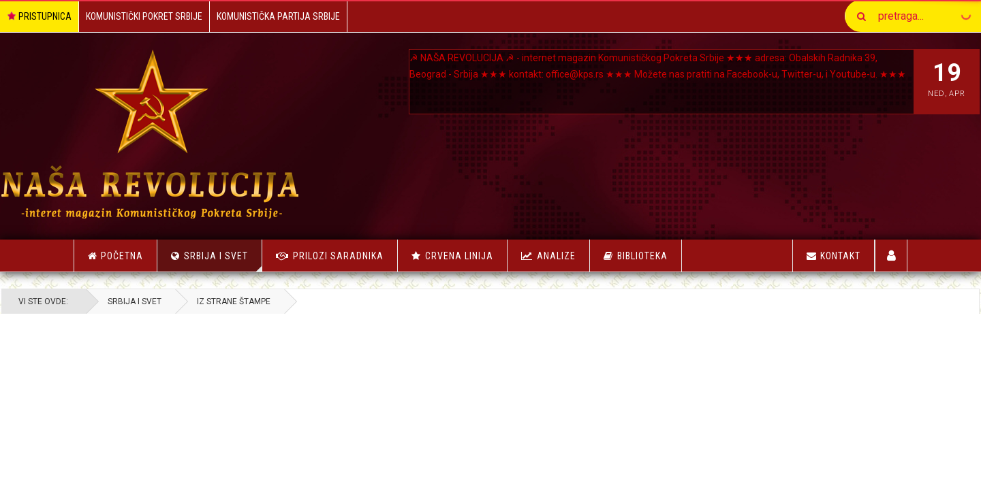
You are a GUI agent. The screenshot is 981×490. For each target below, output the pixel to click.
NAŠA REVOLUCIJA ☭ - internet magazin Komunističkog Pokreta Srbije (584, 57)
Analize (556, 255)
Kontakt (833, 255)
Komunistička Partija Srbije (278, 16)
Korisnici (891, 256)
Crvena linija (459, 255)
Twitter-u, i (454, 90)
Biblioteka (642, 255)
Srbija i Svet (223, 261)
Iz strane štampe (306, 301)
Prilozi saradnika (338, 255)
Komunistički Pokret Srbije (144, 16)
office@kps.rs (639, 74)
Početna (115, 255)
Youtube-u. (503, 90)
